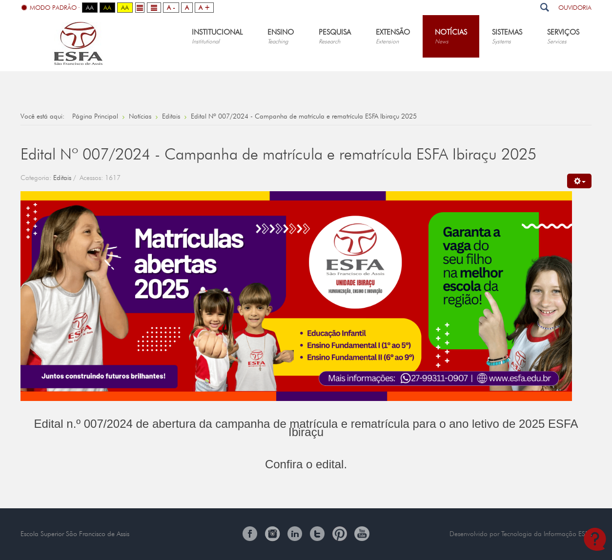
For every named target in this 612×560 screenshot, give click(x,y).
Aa (90, 7)
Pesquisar (544, 7)
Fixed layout (139, 7)
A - (171, 7)
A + (204, 7)
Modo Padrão (49, 8)
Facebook (250, 533)
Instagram (272, 533)
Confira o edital (304, 464)
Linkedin (295, 533)
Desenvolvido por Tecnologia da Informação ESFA (520, 534)
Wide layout (154, 7)
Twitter (317, 533)
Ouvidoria (575, 7)
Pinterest (339, 533)
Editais (62, 177)
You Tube (362, 533)
